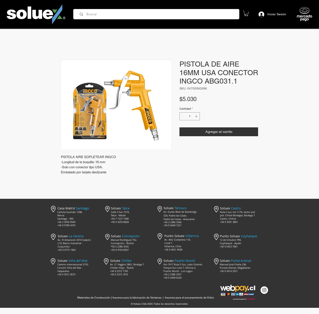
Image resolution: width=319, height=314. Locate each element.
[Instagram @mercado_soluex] (264, 290)
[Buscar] (158, 14)
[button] (246, 13)
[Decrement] (182, 116)
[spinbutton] (189, 116)
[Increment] (196, 116)
